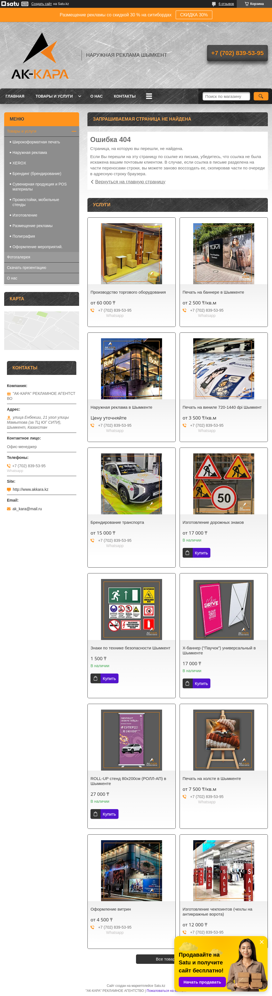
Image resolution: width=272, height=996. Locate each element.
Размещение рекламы (32, 225)
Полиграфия (23, 236)
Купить (201, 552)
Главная (15, 96)
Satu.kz (159, 986)
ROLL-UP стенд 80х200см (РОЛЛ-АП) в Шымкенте (128, 781)
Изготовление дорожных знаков (213, 522)
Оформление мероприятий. (37, 247)
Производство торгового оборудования (128, 292)
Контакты (124, 96)
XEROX (19, 163)
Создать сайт (41, 4)
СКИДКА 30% (194, 14)
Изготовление (24, 215)
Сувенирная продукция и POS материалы (39, 186)
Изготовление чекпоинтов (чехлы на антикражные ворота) (217, 911)
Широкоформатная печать (36, 142)
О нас (96, 96)
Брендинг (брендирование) (36, 173)
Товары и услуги (54, 96)
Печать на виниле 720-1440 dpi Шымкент (222, 407)
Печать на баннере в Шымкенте (213, 292)
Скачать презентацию (26, 267)
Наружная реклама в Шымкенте (121, 407)
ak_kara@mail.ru (27, 509)
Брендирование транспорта (117, 522)
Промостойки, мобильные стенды (35, 202)
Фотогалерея (18, 257)
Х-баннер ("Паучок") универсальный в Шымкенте (219, 650)
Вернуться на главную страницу (130, 181)
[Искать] (261, 96)
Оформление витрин (110, 909)
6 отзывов (226, 4)
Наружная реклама (29, 152)
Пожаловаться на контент (166, 991)
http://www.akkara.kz (30, 489)
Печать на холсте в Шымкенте (212, 778)
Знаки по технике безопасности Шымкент (130, 648)
